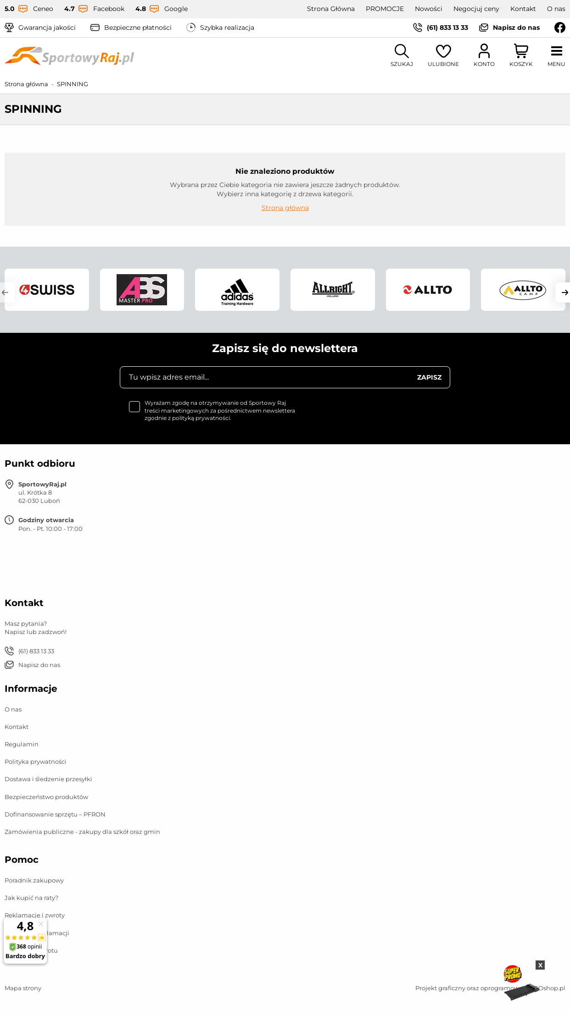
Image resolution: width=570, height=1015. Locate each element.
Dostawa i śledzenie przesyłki (48, 779)
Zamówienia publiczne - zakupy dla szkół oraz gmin (82, 831)
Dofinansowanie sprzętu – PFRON (55, 814)
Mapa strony (23, 988)
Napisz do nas (516, 27)
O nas (556, 9)
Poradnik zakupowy (34, 880)
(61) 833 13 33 (447, 27)
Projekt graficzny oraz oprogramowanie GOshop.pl (490, 988)
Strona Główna (331, 9)
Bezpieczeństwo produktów (46, 796)
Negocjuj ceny (476, 9)
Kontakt (523, 9)
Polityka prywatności (36, 761)
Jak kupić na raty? (31, 897)
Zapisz (429, 377)
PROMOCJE (385, 9)
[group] (47, 290)
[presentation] (380, 417)
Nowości (428, 9)
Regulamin (22, 744)
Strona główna (26, 84)
